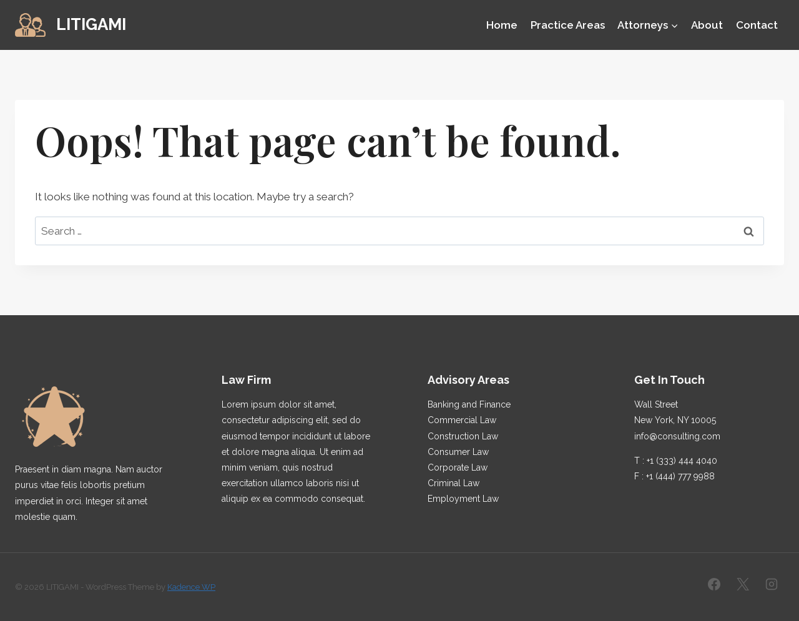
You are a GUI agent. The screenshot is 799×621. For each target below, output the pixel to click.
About (707, 25)
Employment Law (463, 499)
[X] (742, 584)
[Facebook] (714, 584)
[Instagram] (771, 584)
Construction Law (463, 436)
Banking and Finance (469, 404)
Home (501, 25)
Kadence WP (191, 587)
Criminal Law (453, 483)
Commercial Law (462, 420)
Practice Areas (568, 25)
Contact (757, 25)
